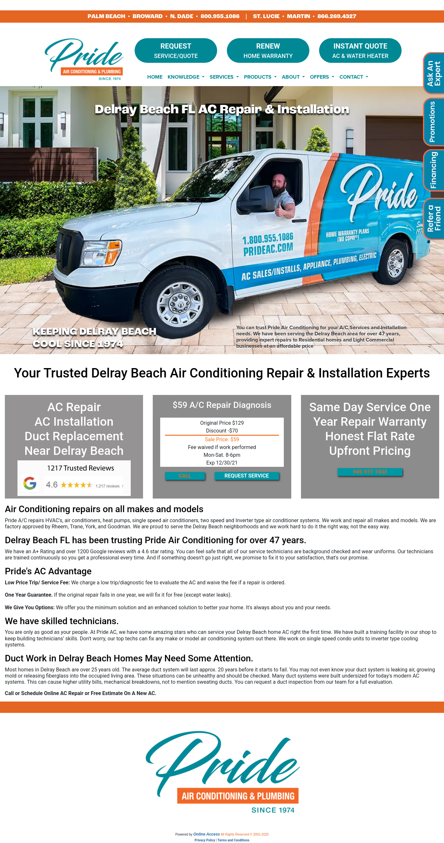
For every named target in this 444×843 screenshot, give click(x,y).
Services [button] (222, 77)
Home (154, 77)
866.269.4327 (336, 16)
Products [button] (258, 77)
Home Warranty (268, 50)
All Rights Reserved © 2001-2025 (245, 834)
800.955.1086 (220, 16)
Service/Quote (176, 50)
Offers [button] (320, 77)
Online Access (206, 834)
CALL (185, 476)
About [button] (291, 77)
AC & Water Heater (360, 50)
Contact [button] (351, 77)
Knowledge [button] (184, 77)
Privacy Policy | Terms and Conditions (221, 840)
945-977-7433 (370, 472)
